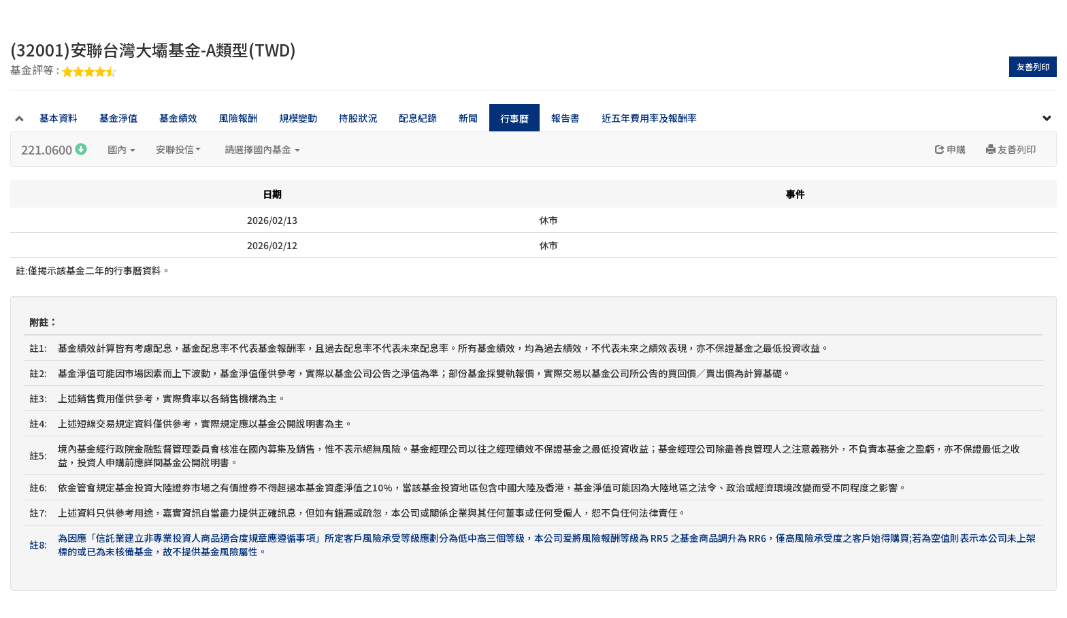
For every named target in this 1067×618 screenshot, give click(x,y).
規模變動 (298, 118)
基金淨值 (118, 118)
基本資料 (58, 118)
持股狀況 (358, 118)
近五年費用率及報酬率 (649, 118)
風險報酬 (238, 118)
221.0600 (54, 149)
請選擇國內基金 (262, 149)
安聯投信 (178, 149)
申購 (950, 149)
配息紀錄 (418, 118)
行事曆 (514, 118)
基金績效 (178, 118)
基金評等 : (63, 71)
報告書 (565, 118)
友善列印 (1033, 66)
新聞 (468, 118)
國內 (121, 149)
